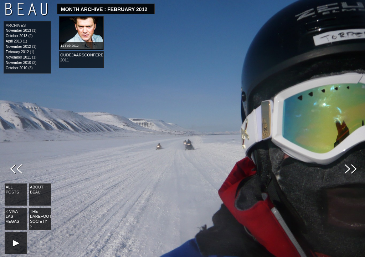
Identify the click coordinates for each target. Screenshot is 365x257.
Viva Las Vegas (12, 216)
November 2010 (18, 63)
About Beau (36, 189)
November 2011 (18, 57)
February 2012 (17, 52)
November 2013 (18, 30)
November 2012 (18, 47)
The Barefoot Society (40, 218)
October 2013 (16, 36)
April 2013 (14, 41)
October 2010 (16, 68)
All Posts (12, 189)
